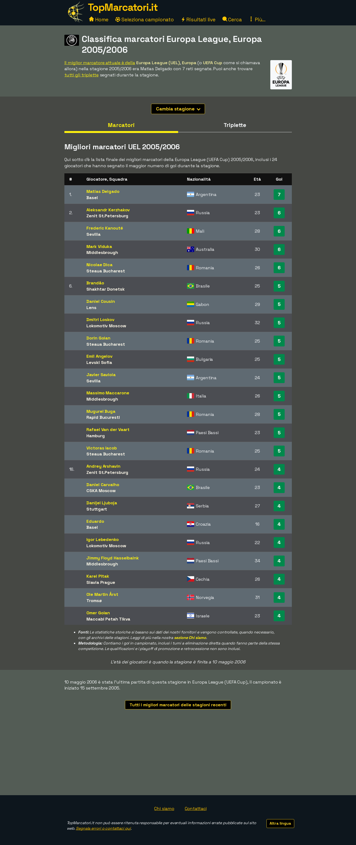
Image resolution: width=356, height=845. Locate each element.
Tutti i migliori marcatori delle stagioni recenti (178, 704)
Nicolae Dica (99, 264)
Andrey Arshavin (103, 466)
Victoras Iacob (101, 448)
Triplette (235, 125)
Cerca (232, 19)
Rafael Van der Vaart (108, 429)
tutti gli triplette (81, 75)
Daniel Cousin (100, 301)
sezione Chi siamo (190, 637)
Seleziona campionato (144, 19)
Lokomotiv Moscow (106, 325)
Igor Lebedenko (102, 539)
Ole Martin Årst (102, 594)
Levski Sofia (99, 362)
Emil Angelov (99, 356)
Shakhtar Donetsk (105, 289)
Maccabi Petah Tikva (108, 619)
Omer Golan (98, 612)
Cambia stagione (178, 109)
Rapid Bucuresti (103, 417)
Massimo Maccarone (107, 393)
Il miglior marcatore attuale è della (99, 62)
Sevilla (93, 234)
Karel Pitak (97, 576)
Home (99, 19)
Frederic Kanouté (104, 228)
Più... (257, 19)
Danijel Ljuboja (101, 503)
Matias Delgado (102, 191)
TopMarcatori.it (123, 7)
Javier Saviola (101, 374)
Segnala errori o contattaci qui (103, 828)
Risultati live (198, 19)
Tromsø (94, 600)
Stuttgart (96, 509)
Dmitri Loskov (100, 319)
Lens (91, 307)
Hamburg (95, 435)
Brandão (95, 283)
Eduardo (95, 521)
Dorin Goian (98, 338)
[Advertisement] (178, 759)
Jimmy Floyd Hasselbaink (112, 558)
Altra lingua (280, 823)
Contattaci (196, 808)
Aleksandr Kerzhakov (108, 210)
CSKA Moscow (101, 490)
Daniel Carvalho (102, 484)
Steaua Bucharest (105, 271)
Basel (92, 197)
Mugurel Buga (100, 411)
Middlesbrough (102, 252)
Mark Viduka (99, 246)
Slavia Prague (100, 582)
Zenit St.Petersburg (107, 215)
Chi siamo (164, 808)
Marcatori (121, 125)
